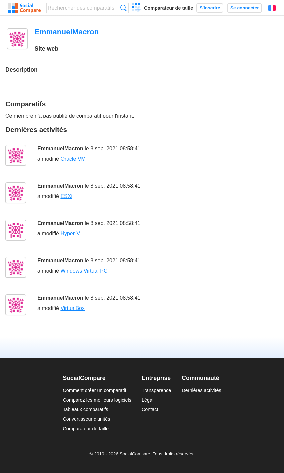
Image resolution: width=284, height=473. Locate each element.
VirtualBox (72, 308)
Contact (150, 409)
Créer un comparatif (136, 8)
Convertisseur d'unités (86, 419)
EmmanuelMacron (60, 148)
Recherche (123, 8)
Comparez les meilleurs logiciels (97, 400)
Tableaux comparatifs (85, 409)
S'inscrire (210, 7)
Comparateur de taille (168, 8)
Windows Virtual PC (83, 271)
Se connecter (244, 7)
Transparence (156, 390)
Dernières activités (201, 390)
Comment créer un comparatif (94, 390)
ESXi (66, 196)
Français (272, 8)
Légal (147, 400)
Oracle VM (73, 159)
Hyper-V (70, 233)
